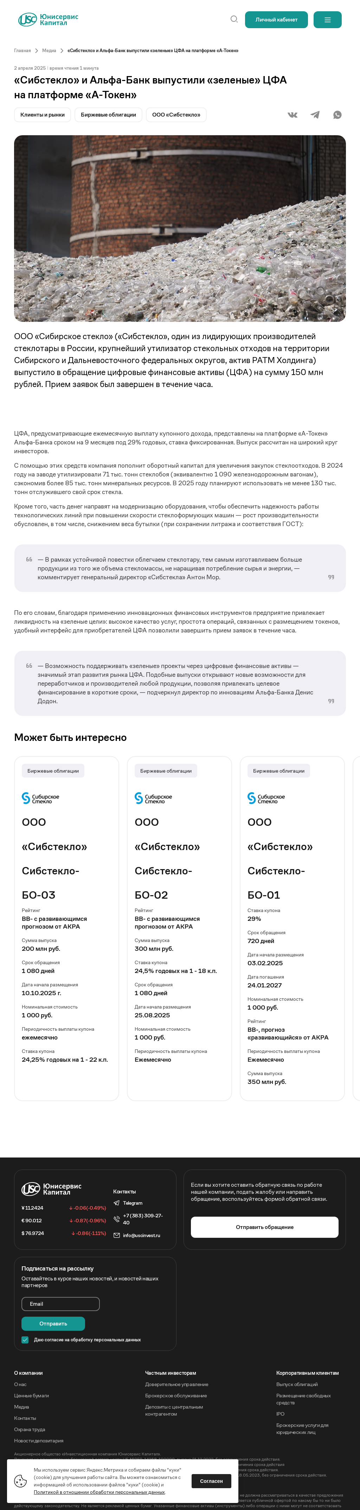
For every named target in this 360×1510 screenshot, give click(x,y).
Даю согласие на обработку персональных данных (87, 1320)
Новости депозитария (38, 1420)
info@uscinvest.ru (141, 1235)
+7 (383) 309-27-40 (143, 1219)
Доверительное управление (176, 1364)
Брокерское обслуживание (176, 1375)
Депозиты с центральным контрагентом (174, 1390)
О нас (20, 1364)
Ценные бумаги (31, 1375)
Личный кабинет (277, 19)
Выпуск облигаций (297, 1364)
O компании (28, 1353)
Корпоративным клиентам (307, 1353)
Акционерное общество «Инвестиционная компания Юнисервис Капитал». (87, 1434)
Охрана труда (29, 1409)
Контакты (25, 1398)
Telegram (132, 1203)
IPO (280, 1394)
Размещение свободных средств (303, 1379)
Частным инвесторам (170, 1353)
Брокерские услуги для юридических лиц (302, 1409)
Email (36, 1303)
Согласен (211, 1481)
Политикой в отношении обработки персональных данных (99, 1492)
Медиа (21, 1387)
